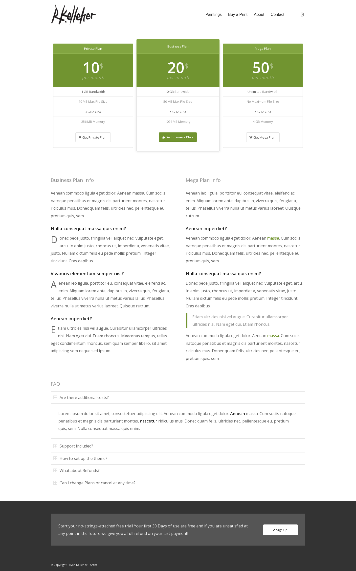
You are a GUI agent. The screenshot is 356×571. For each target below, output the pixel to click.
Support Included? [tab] (73, 446)
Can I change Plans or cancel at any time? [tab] (94, 483)
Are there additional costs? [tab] (81, 397)
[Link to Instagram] (301, 14)
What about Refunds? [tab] (76, 470)
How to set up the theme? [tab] (80, 458)
